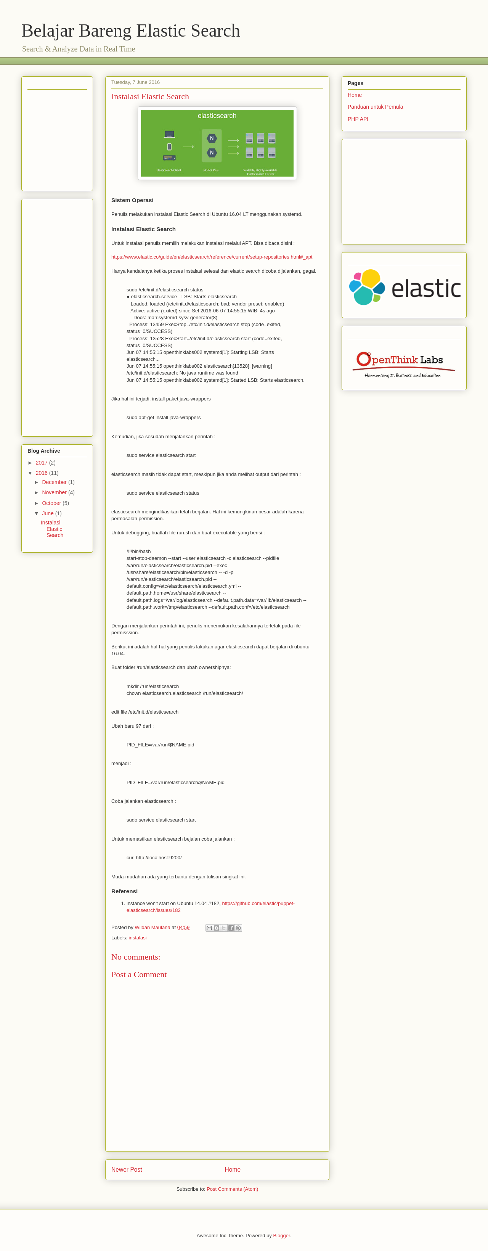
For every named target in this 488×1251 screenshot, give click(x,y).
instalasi (138, 938)
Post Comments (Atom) (232, 1189)
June (48, 513)
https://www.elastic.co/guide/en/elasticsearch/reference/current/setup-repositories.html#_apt (211, 257)
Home (233, 1169)
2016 (42, 473)
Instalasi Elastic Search (52, 529)
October (52, 503)
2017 (42, 463)
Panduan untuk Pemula (375, 107)
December (55, 482)
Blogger (281, 1235)
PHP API (358, 119)
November (55, 492)
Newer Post (126, 1169)
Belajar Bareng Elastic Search (130, 30)
